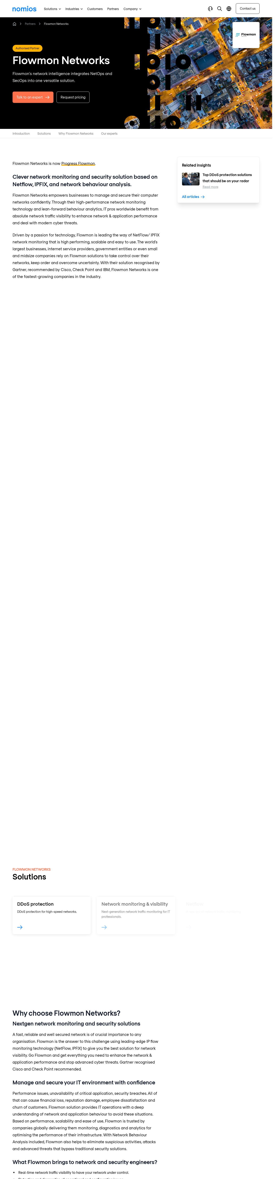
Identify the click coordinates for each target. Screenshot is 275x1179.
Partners (30, 23)
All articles (193, 196)
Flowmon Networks (56, 23)
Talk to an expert (33, 98)
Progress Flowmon (78, 163)
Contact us (248, 8)
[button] (219, 8)
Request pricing (73, 99)
